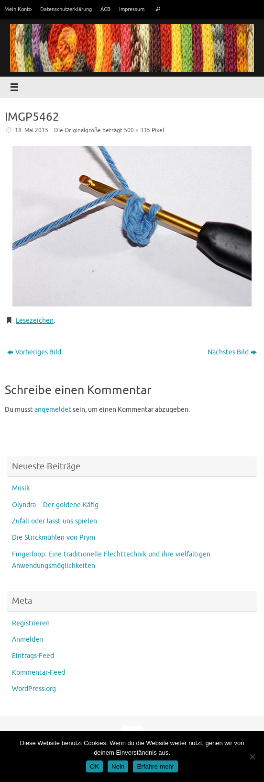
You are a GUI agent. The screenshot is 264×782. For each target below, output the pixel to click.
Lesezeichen (35, 321)
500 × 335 (137, 130)
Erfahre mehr (155, 766)
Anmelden (27, 639)
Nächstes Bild (232, 352)
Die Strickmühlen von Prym (53, 537)
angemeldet (52, 410)
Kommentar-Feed (38, 673)
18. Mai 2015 (31, 130)
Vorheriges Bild (34, 352)
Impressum (131, 9)
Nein (117, 766)
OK (94, 766)
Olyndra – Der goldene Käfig (55, 505)
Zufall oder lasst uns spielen (54, 521)
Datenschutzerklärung (66, 9)
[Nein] (252, 756)
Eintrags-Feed (33, 656)
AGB (105, 9)
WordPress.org (34, 689)
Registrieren (31, 623)
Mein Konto (18, 9)
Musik (21, 488)
